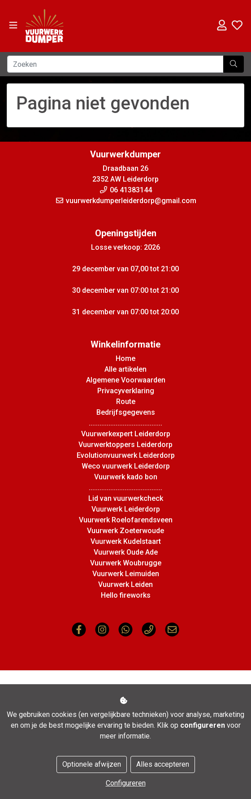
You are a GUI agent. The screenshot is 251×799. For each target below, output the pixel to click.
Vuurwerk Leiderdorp (125, 509)
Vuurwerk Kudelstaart (126, 541)
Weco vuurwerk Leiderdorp (126, 466)
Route (125, 401)
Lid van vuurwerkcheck (125, 498)
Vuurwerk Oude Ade (126, 552)
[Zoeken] (115, 64)
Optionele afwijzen (91, 764)
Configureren (126, 783)
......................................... (125, 423)
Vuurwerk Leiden (125, 584)
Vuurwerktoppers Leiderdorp (125, 444)
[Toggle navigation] (13, 25)
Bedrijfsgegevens (125, 412)
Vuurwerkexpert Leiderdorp (125, 434)
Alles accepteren (162, 764)
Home (125, 358)
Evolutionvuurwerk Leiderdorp (126, 455)
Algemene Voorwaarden (125, 380)
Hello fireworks (126, 595)
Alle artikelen (125, 369)
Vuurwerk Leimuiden (125, 573)
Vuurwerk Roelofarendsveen (126, 520)
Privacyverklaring (125, 390)
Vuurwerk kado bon (125, 477)
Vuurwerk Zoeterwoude (125, 530)
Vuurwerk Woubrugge (125, 563)
